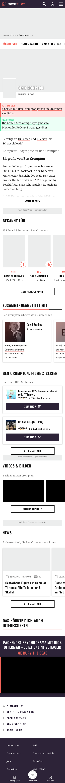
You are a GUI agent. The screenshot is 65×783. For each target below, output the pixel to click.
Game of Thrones (14, 276)
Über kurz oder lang (14, 349)
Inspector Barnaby (14, 353)
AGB (35, 745)
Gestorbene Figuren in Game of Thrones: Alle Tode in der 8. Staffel (25, 586)
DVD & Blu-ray (51, 43)
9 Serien (42, 139)
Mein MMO (39, 769)
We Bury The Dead (32, 653)
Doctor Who (11, 357)
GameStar (38, 761)
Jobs (9, 761)
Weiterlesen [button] (32, 201)
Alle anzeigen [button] (32, 451)
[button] (14, 779)
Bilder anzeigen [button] (33, 509)
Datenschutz (14, 753)
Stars (13, 35)
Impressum (13, 745)
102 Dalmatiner (16, 196)
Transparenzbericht (44, 753)
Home (6, 35)
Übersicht (10, 43)
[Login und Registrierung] (52, 4)
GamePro (12, 769)
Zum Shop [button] (32, 406)
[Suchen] (44, 4)
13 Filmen (24, 139)
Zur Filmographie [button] (32, 291)
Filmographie (30, 43)
